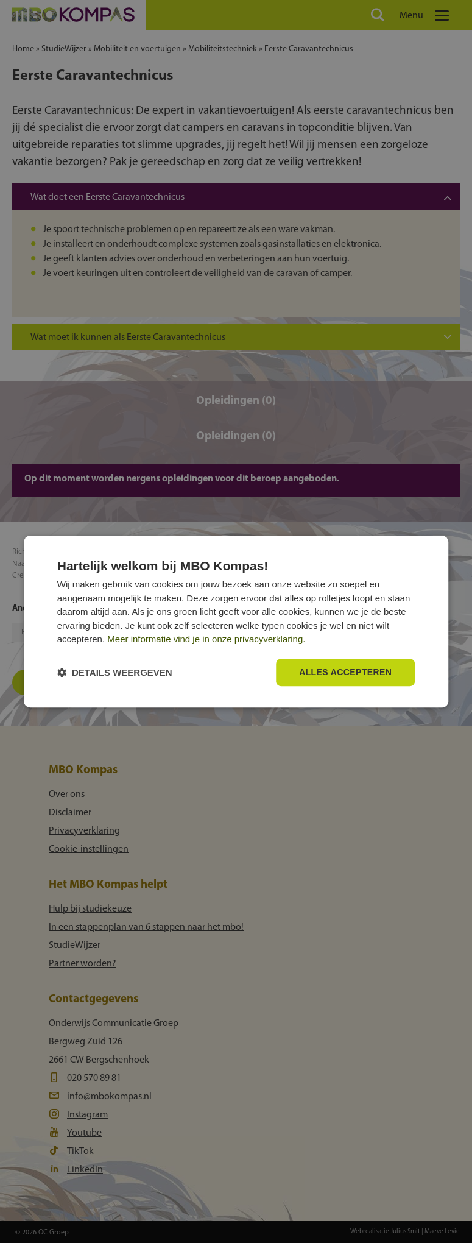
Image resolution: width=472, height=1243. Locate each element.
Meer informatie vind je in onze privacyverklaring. (206, 639)
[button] (114, 672)
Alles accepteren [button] (345, 672)
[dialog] (236, 621)
